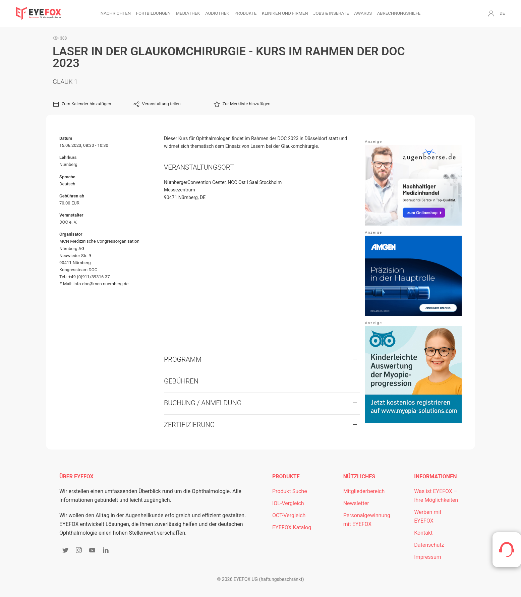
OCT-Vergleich (288, 515)
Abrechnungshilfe (399, 13)
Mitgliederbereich (364, 491)
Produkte (245, 13)
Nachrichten (116, 13)
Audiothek (217, 13)
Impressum (427, 557)
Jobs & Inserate (331, 13)
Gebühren (181, 381)
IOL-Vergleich (288, 503)
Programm (182, 359)
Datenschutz (429, 545)
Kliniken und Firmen (285, 13)
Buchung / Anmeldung (202, 403)
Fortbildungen (153, 13)
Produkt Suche (289, 491)
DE (502, 13)
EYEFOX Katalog (291, 527)
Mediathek (188, 13)
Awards (363, 13)
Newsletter (356, 503)
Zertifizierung (189, 425)
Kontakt (423, 533)
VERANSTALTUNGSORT (199, 167)
